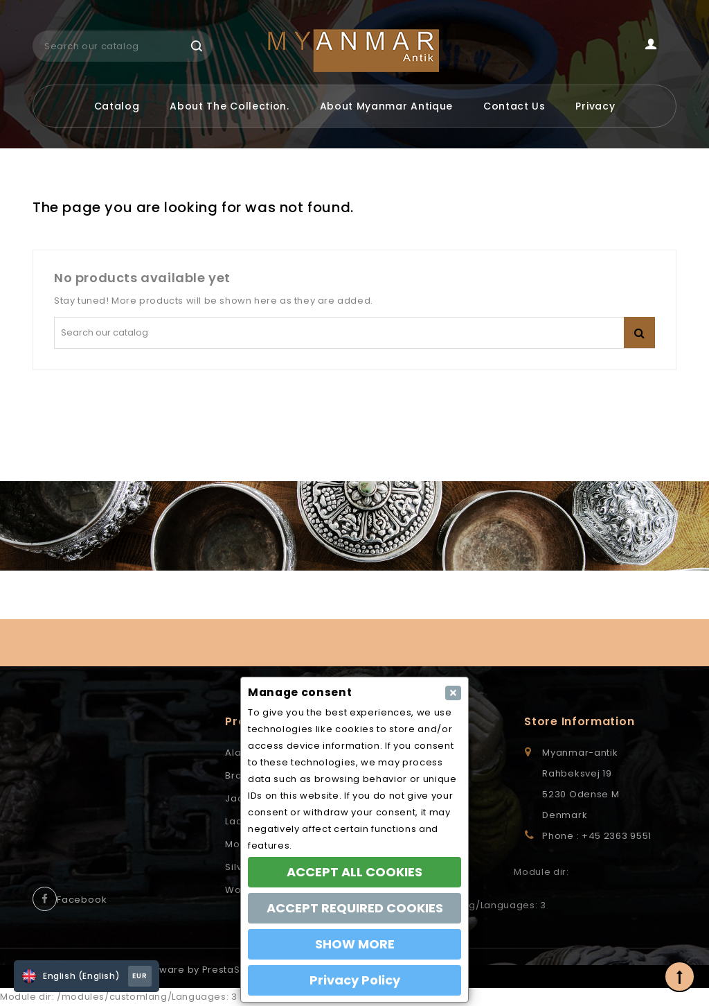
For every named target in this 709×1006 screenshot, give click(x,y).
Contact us (514, 106)
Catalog (117, 106)
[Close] (453, 693)
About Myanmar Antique (387, 106)
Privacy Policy (354, 980)
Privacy (595, 106)
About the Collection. (229, 106)
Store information (579, 721)
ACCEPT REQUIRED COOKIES (355, 908)
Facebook (82, 899)
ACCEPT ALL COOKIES (354, 872)
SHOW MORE (355, 944)
